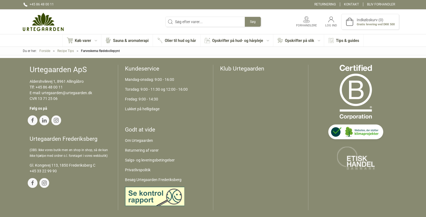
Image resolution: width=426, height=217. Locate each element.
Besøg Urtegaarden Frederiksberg (153, 180)
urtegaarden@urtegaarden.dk (67, 93)
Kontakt (351, 4)
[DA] (43, 22)
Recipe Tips (65, 51)
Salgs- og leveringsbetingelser (150, 160)
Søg (253, 22)
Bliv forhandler (381, 4)
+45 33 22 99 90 (43, 171)
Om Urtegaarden (139, 140)
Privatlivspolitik (138, 170)
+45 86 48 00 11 (49, 87)
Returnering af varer (142, 150)
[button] (82, 40)
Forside (44, 51)
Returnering (325, 4)
